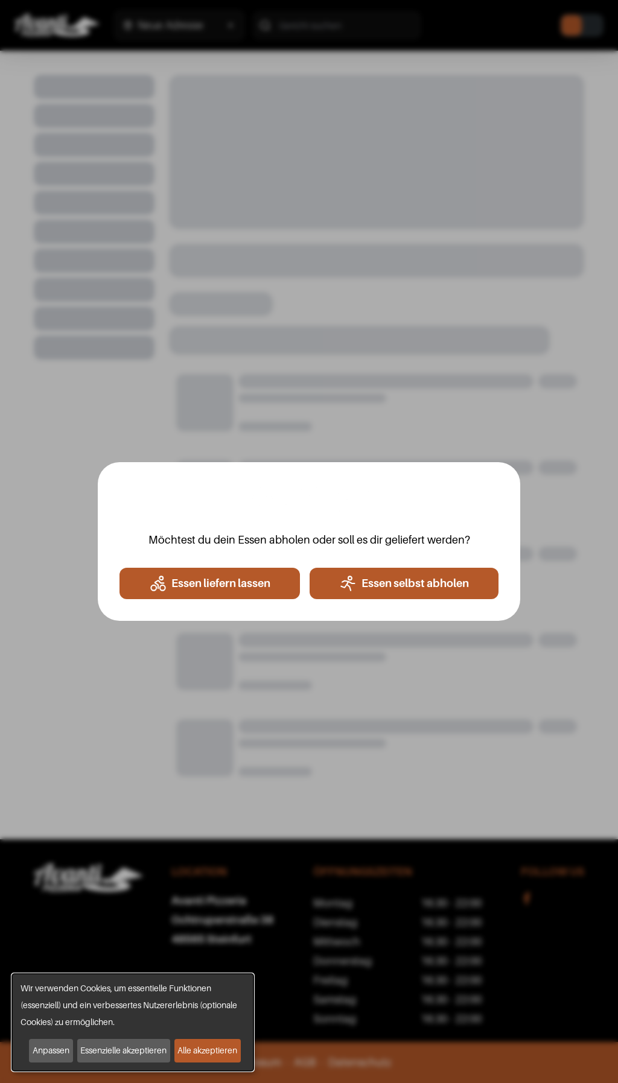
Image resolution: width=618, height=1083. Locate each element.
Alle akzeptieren (207, 1050)
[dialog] (132, 1022)
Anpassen (51, 1050)
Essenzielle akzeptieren (123, 1050)
